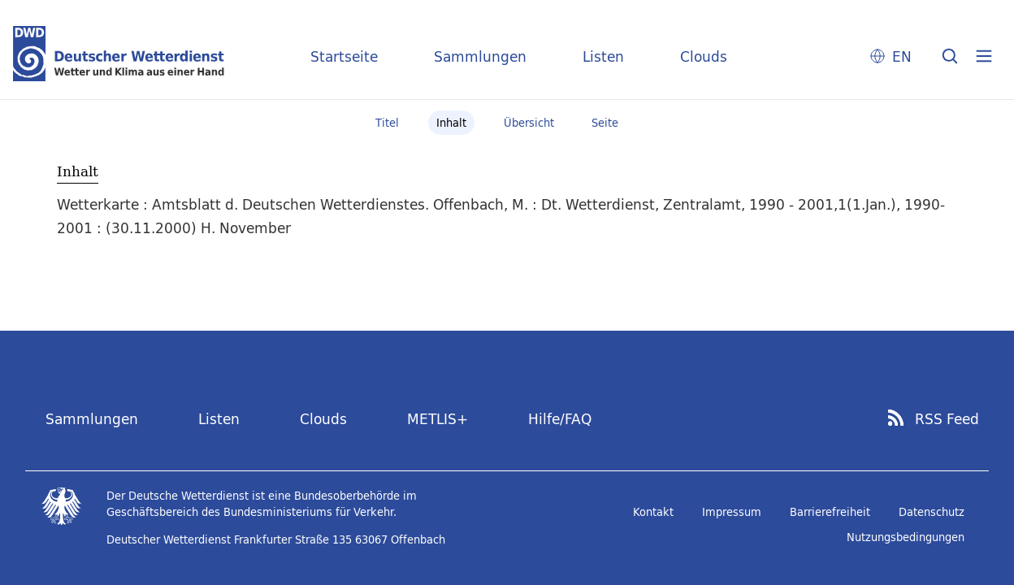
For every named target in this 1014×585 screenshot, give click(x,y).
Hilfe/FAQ (560, 419)
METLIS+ (437, 419)
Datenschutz (931, 512)
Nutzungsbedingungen (905, 537)
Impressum (731, 512)
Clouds (703, 56)
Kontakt (653, 512)
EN (902, 56)
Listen (603, 56)
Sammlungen (480, 56)
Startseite (344, 56)
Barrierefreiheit (830, 512)
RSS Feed (947, 419)
